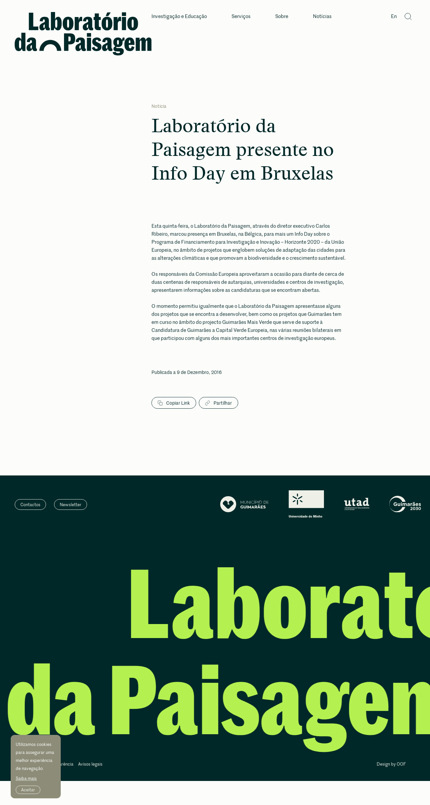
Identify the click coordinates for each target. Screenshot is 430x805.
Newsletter (70, 504)
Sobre (281, 16)
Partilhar (218, 403)
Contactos (30, 504)
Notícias (322, 16)
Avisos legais (90, 764)
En (394, 16)
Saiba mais (26, 778)
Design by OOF (391, 764)
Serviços (241, 16)
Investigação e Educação (179, 16)
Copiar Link (174, 403)
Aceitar (28, 790)
